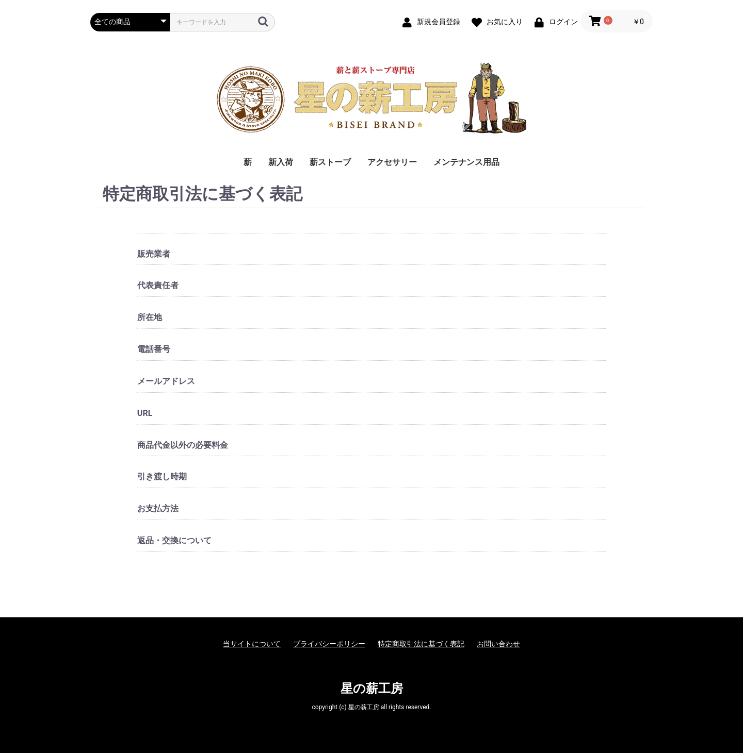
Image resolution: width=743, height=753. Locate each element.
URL (144, 413)
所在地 (149, 317)
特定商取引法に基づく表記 (421, 644)
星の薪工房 (372, 688)
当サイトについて (252, 644)
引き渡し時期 (162, 476)
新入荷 (280, 162)
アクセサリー (392, 162)
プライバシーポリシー (329, 644)
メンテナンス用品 (466, 162)
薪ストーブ (330, 162)
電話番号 (153, 349)
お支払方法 (158, 508)
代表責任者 (158, 285)
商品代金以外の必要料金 (182, 445)
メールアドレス (166, 381)
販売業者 (153, 254)
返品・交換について (174, 540)
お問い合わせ (498, 644)
